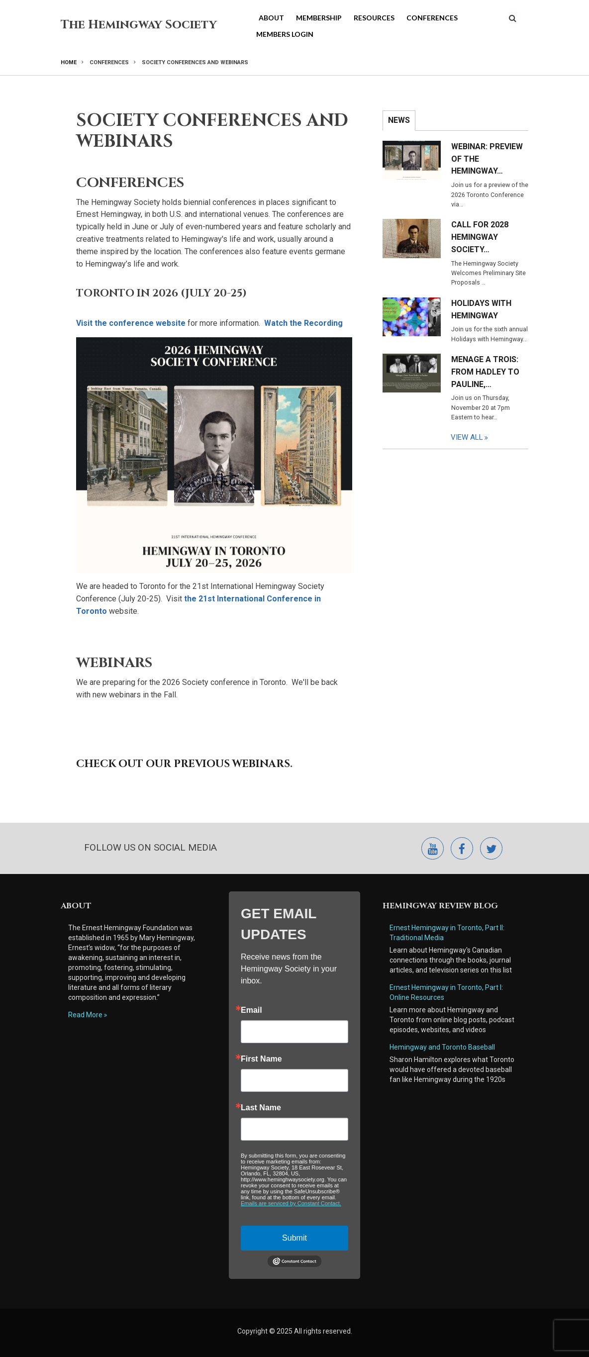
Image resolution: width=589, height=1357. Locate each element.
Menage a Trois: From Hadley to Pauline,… (485, 372)
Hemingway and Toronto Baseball (442, 1047)
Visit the (131, 323)
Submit (294, 1238)
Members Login (284, 34)
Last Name (261, 1108)
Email (251, 1010)
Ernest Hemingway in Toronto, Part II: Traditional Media (448, 933)
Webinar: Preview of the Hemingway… (487, 159)
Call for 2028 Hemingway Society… (479, 237)
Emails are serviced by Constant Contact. (291, 1203)
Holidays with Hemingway (481, 309)
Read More (85, 1015)
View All (467, 437)
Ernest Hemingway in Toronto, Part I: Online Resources (446, 992)
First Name (261, 1059)
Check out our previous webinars (183, 764)
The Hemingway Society (139, 25)
